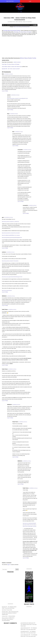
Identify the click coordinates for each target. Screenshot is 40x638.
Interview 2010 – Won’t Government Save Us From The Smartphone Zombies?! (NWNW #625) (10, 613)
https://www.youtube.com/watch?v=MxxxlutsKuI (10, 260)
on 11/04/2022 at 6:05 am (32, 205)
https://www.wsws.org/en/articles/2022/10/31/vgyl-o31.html (12, 276)
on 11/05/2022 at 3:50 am (12, 309)
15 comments (29, 21)
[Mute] (33, 25)
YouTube (34, 58)
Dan (21, 631)
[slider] (35, 25)
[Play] (3, 25)
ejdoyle (22, 627)
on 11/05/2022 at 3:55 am (12, 369)
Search (17, 569)
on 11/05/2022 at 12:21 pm (33, 488)
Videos (24, 21)
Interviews (20, 21)
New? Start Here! (10, 1)
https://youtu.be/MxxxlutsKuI (7, 290)
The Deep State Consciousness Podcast (11, 30)
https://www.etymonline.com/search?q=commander (11, 232)
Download (24, 26)
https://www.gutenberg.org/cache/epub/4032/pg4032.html (12, 237)
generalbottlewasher (25, 623)
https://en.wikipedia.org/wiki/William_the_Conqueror (11, 235)
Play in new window (17, 26)
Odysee (26, 58)
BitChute (22, 58)
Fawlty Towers (5, 309)
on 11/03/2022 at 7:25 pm (18, 131)
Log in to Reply (5, 90)
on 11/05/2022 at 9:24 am (16, 404)
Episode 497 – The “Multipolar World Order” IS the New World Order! (29, 625)
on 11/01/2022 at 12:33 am (8, 217)
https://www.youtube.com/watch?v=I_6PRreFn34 (10, 221)
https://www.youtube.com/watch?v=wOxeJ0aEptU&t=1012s (17, 98)
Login (30, 1)
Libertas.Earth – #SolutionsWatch (8, 616)
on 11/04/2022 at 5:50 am (27, 149)
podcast (19, 62)
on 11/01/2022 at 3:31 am (10, 252)
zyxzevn (22, 634)
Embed (28, 26)
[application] (19, 25)
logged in (9, 564)
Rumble (30, 58)
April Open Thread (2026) (7, 609)
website (15, 62)
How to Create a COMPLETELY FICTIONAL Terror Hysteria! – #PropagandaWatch (8, 619)
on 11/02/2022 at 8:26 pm (13, 113)
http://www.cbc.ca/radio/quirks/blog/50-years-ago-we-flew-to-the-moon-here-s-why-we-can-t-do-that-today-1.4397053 (29, 525)
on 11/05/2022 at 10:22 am (22, 421)
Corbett (10, 21)
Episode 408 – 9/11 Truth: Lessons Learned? (11, 68)
